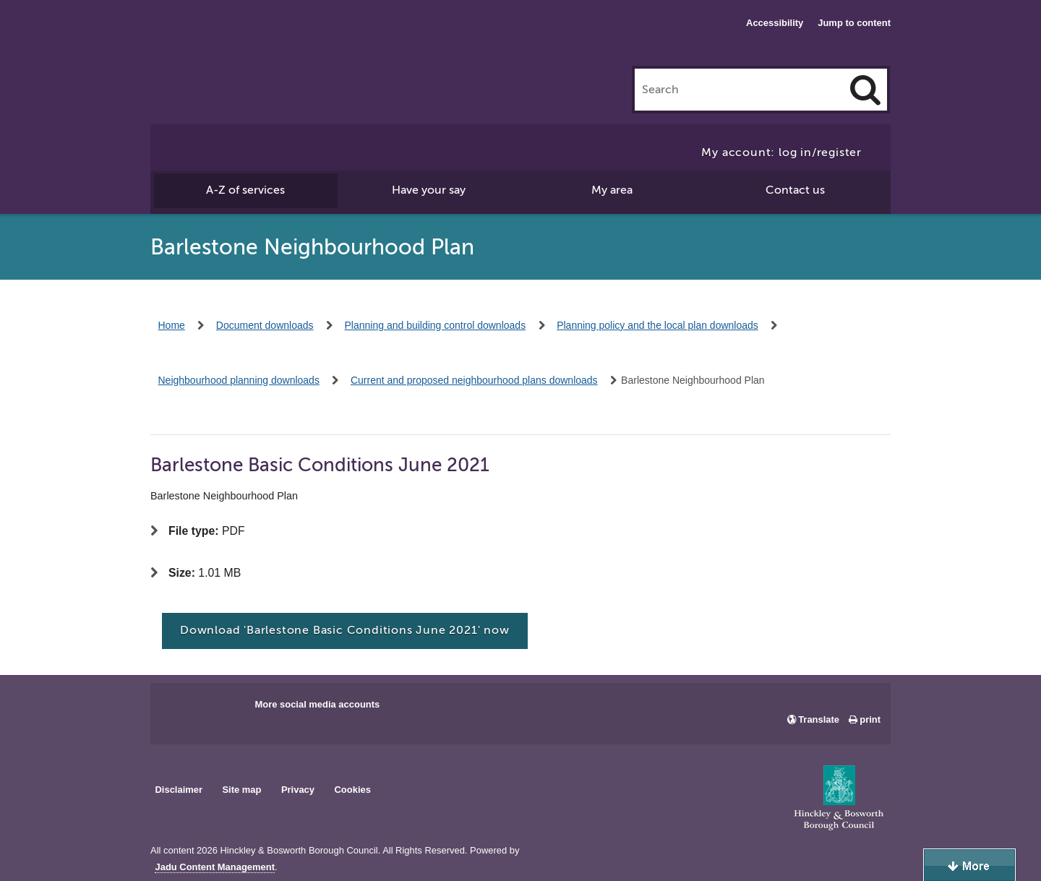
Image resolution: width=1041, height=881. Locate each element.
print (870, 719)
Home (171, 325)
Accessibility (774, 22)
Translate (818, 719)
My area (612, 190)
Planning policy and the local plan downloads (657, 325)
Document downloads (265, 325)
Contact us (795, 190)
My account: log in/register (781, 152)
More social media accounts (317, 704)
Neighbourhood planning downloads (239, 380)
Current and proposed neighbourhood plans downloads (474, 380)
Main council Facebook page (176, 709)
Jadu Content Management (215, 867)
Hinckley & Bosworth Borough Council (210, 39)
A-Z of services (245, 190)
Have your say (429, 190)
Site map (241, 789)
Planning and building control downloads (435, 325)
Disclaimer (178, 789)
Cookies (353, 789)
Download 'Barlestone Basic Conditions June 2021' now (345, 630)
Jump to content (854, 22)
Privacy (297, 789)
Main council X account (221, 709)
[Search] (865, 90)
